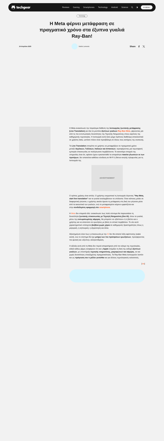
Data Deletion (70, 270)
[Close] (118, 171)
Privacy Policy (93, 270)
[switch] (108, 211)
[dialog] (82, 220)
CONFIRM (67, 263)
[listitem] (82, 207)
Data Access (82, 270)
